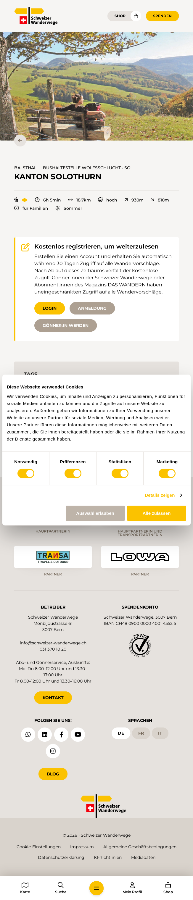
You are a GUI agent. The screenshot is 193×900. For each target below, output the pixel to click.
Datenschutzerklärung (61, 857)
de (121, 733)
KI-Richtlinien (108, 857)
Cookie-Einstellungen (39, 846)
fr (141, 733)
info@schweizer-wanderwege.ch (53, 643)
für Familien (31, 208)
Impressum (82, 846)
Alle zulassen (156, 513)
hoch (107, 200)
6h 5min (48, 200)
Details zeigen (160, 495)
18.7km (79, 200)
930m (134, 200)
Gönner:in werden (66, 325)
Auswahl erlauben (95, 513)
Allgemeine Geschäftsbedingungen (139, 846)
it (160, 733)
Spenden (162, 16)
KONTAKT (53, 697)
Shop (120, 16)
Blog (53, 774)
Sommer (68, 208)
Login (50, 308)
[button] (96, 86)
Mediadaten (143, 857)
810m (160, 200)
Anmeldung (92, 308)
